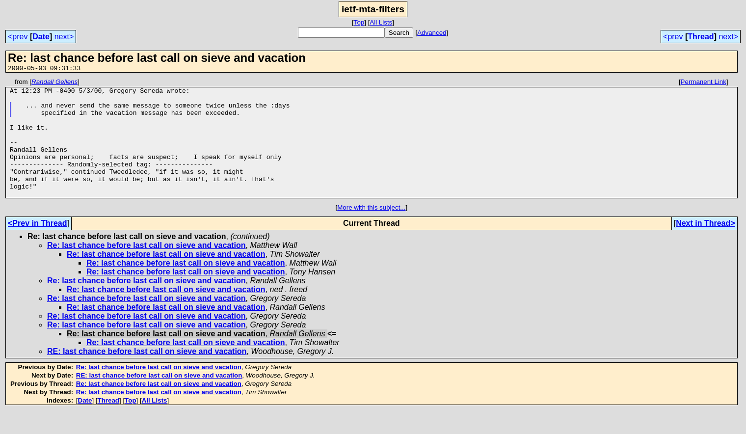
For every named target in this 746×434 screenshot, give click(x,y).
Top (359, 22)
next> (64, 36)
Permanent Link (703, 83)
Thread (701, 36)
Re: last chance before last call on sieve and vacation (146, 269)
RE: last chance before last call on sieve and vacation (146, 375)
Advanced (431, 32)
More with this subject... (371, 231)
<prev (17, 36)
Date (41, 36)
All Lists (381, 22)
